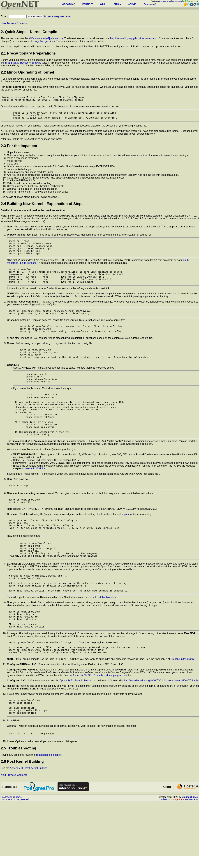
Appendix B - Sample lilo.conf (76, 729)
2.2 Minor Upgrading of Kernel (27, 72)
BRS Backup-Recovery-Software (23, 62)
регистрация (177, 1)
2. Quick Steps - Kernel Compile (29, 32)
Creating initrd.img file (183, 708)
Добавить (165, 853)
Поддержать (177, 853)
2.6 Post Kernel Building (22, 815)
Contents (22, 23)
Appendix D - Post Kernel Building (28, 821)
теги (153, 4)
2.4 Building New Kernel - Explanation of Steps (42, 207)
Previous (11, 23)
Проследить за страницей (15, 853)
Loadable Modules (35, 497)
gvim (126, 545)
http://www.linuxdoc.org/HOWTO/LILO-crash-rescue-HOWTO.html (160, 729)
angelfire (38, 41)
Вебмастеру (191, 853)
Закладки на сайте (12, 850)
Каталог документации (58, 16)
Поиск (147, 4)
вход (169, 1)
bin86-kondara (28, 269)
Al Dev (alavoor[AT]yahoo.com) (45, 38)
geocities (50, 41)
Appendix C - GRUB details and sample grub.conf (100, 724)
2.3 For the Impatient (19, 149)
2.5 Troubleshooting (18, 802)
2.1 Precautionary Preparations (28, 53)
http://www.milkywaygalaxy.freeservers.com (134, 38)
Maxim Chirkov (190, 850)
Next (3, 23)
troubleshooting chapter (48, 808)
